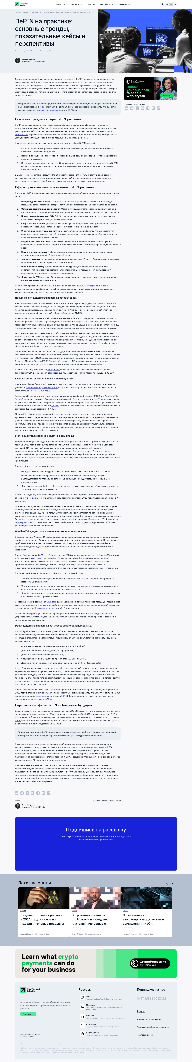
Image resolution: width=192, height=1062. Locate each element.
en (167, 4)
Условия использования (149, 1019)
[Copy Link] (158, 108)
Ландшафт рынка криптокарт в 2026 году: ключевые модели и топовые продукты (43, 919)
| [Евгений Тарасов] (39, 934)
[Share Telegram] (147, 108)
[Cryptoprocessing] (150, 89)
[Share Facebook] (137, 108)
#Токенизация (115, 801)
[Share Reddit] (153, 108)
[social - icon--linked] (142, 998)
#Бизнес (96, 801)
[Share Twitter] (131, 108)
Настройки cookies (146, 1034)
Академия (105, 4)
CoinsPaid (36, 1034)
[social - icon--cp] (164, 998)
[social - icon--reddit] (155, 998)
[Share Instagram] (142, 108)
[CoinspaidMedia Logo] (21, 4)
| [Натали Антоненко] (142, 934)
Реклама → (28, 1014)
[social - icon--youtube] (159, 998)
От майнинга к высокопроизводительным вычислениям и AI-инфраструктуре (143, 919)
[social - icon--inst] (138, 998)
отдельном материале (45, 110)
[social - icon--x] (147, 998)
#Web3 (105, 801)
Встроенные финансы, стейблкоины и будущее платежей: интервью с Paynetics (90, 919)
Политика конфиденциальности (153, 1027)
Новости (91, 4)
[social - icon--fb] (151, 998)
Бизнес (58, 4)
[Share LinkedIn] (126, 108)
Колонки (74, 4)
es (175, 4)
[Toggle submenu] (64, 4)
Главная (18, 12)
